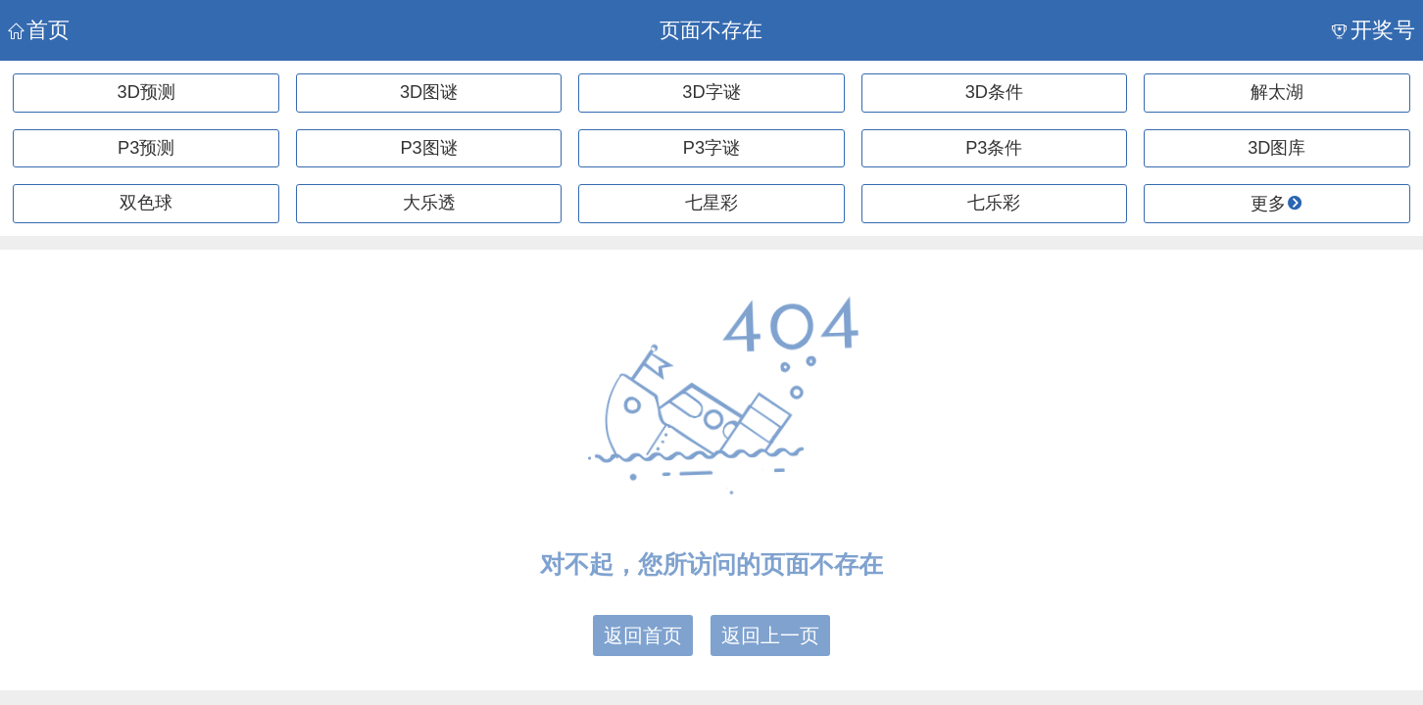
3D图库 (1276, 148)
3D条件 (994, 92)
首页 (39, 30)
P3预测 (146, 148)
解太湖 (1277, 92)
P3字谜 (711, 148)
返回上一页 (770, 635)
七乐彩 (993, 202)
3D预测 (146, 92)
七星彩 (711, 202)
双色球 (146, 202)
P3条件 (993, 148)
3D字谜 (711, 92)
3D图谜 (429, 92)
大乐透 (429, 202)
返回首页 (643, 635)
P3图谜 (428, 148)
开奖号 (1373, 30)
